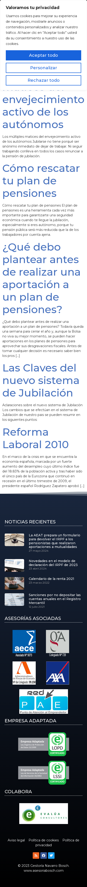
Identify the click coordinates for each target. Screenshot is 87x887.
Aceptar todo (43, 55)
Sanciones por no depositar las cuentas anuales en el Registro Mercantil (55, 599)
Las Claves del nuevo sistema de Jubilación (41, 380)
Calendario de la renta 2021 (51, 579)
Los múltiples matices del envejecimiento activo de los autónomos (43, 99)
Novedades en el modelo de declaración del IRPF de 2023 (53, 563)
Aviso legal (16, 840)
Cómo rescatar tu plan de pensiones (41, 180)
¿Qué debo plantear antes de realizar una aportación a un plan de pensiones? (41, 278)
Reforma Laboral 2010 (35, 438)
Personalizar (43, 67)
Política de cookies (44, 840)
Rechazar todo (44, 80)
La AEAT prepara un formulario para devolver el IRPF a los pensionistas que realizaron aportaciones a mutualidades (54, 541)
